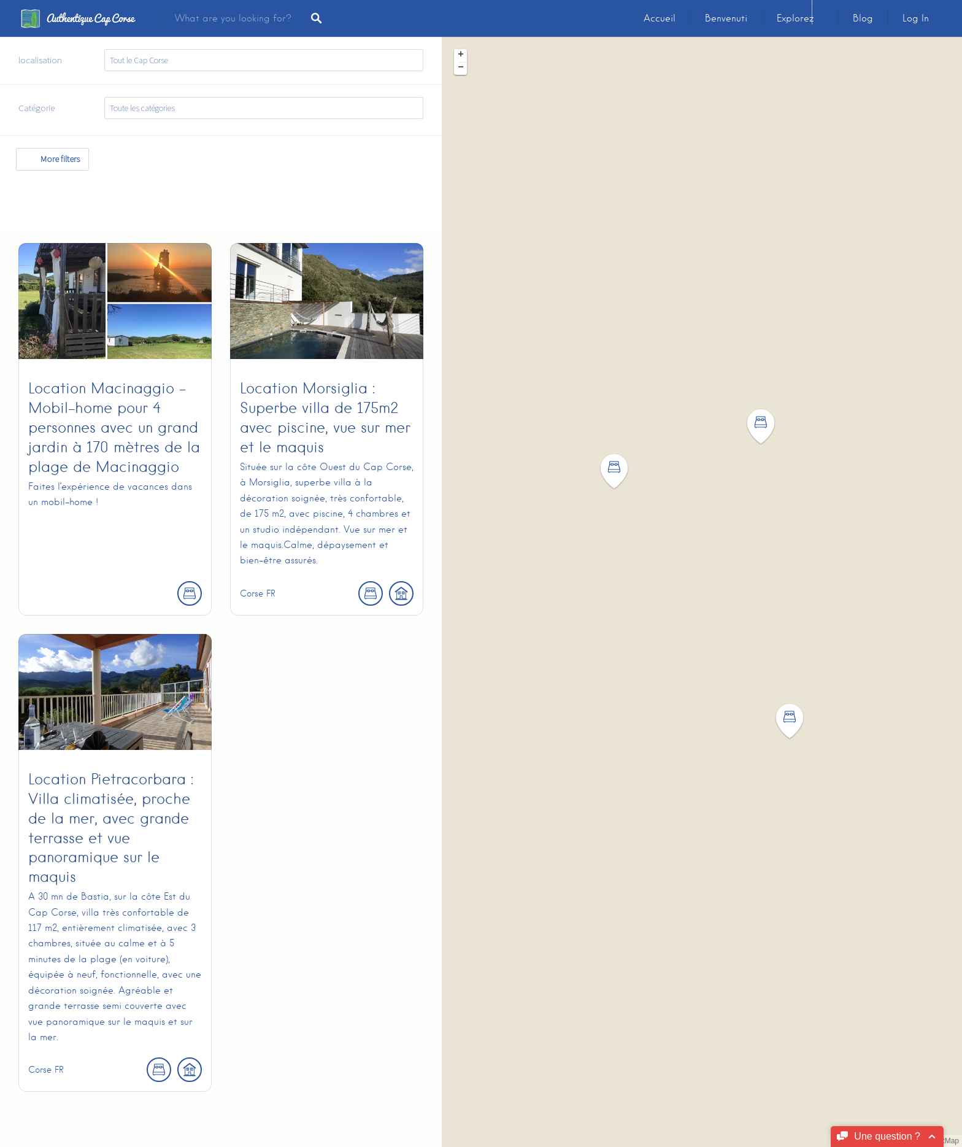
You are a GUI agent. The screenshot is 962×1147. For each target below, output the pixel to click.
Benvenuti (726, 18)
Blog (863, 18)
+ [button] (461, 55)
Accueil (659, 18)
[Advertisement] (223, 198)
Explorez (795, 18)
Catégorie (36, 108)
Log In (915, 18)
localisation (40, 60)
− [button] (461, 68)
